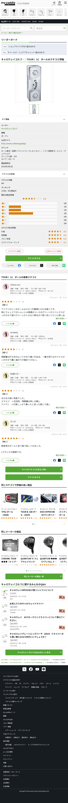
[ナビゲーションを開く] (65, 3)
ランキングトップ (11, 698)
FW (16, 683)
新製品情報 (7, 708)
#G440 (41, 21)
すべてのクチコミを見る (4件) (34, 469)
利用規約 (6, 779)
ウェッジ (34, 683)
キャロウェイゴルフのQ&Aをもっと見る (33, 652)
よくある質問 (7, 752)
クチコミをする (34, 258)
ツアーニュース (10, 730)
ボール (48, 683)
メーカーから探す (9, 690)
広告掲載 (6, 786)
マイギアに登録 (14, 251)
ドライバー (9, 683)
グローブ (44, 687)
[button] (64, 524)
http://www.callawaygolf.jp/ (13, 143)
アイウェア (25, 687)
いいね (9, 323)
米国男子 (8, 737)
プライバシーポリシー (11, 775)
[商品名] (49, 28)
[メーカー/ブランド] (16, 28)
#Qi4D (34, 21)
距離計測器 (35, 687)
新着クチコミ (7, 705)
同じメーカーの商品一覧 (34, 576)
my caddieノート (9, 712)
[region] (34, 13)
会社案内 (6, 783)
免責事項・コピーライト (11, 772)
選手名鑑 (8, 744)
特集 (4, 762)
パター (42, 683)
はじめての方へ (8, 748)
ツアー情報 (7, 726)
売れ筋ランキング (26, 698)
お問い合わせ (7, 766)
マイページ (7, 755)
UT (20, 683)
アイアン (26, 683)
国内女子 (33, 737)
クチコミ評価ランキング (42, 698)
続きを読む (60, 318)
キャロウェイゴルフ (9, 128)
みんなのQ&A (8, 719)
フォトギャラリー (19, 744)
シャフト (56, 683)
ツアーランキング (24, 730)
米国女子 (16, 737)
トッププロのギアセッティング (38, 744)
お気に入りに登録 (53, 251)
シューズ (16, 687)
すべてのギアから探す (11, 676)
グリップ (8, 687)
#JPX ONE (16, 21)
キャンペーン (7, 759)
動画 (4, 716)
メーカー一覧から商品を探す (11, 33)
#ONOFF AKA (25, 21)
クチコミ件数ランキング (13, 701)
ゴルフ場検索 (7, 723)
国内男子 (25, 737)
